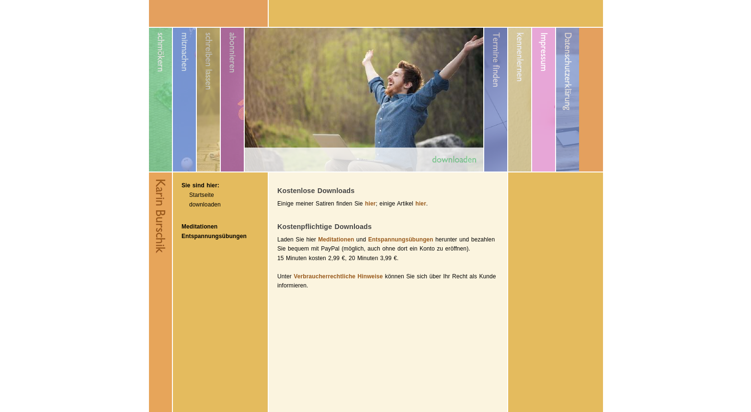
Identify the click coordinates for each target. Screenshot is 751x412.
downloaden (205, 204)
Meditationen (199, 226)
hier (370, 203)
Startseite (201, 195)
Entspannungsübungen (214, 236)
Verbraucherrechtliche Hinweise (338, 276)
